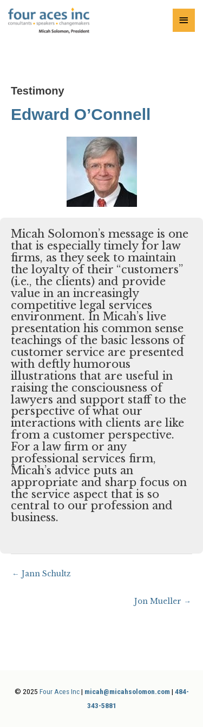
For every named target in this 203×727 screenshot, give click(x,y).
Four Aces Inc (59, 691)
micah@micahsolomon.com (127, 691)
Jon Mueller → (162, 601)
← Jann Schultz (41, 573)
